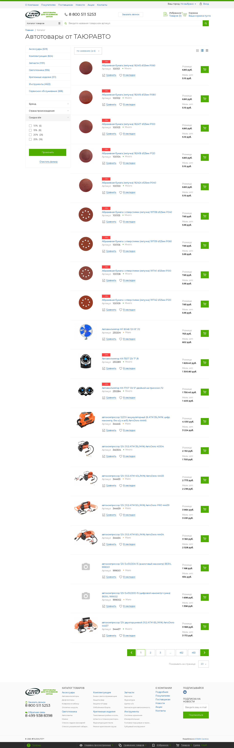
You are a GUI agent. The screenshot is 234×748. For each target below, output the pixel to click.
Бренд (49, 104)
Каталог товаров (43, 23)
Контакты (102, 5)
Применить (48, 152)
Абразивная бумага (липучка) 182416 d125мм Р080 (129, 94)
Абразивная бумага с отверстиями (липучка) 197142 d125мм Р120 (136, 300)
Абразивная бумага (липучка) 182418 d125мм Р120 (128, 153)
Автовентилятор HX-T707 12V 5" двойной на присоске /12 (132, 388)
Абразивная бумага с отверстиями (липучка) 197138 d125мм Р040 (137, 212)
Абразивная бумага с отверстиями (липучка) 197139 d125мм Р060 (137, 241)
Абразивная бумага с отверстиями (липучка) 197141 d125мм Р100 (136, 270)
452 (181, 652)
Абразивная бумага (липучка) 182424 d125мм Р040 (129, 182)
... (170, 652)
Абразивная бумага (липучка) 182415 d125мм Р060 (128, 65)
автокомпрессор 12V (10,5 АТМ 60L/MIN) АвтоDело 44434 (133, 534)
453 (193, 652)
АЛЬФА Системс (201, 739)
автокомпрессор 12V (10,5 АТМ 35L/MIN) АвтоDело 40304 (133, 446)
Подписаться (196, 715)
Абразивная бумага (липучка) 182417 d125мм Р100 (128, 124)
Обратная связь (35, 712)
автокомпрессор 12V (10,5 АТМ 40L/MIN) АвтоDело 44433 (133, 476)
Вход (206, 4)
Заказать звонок (130, 14)
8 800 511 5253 (82, 14)
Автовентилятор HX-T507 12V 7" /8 (120, 358)
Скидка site (49, 117)
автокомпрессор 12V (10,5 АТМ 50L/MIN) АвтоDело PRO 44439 (135, 505)
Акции (91, 5)
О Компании (32, 5)
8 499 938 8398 (38, 715)
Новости (80, 5)
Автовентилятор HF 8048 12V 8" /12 (121, 329)
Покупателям (48, 5)
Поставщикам (65, 5)
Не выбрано (188, 4)
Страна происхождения (49, 110)
